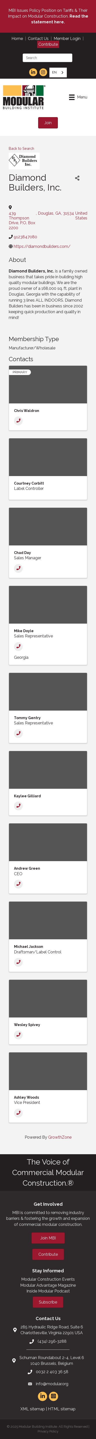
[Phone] (18, 420)
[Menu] (78, 97)
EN (54, 72)
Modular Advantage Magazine (48, 1285)
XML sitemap (32, 1409)
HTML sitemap (62, 1409)
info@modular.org (52, 1383)
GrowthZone (60, 1137)
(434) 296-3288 (52, 1341)
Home (17, 38)
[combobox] (58, 72)
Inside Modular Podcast (48, 1291)
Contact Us (38, 38)
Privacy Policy (48, 1431)
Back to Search (21, 148)
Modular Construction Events (48, 1279)
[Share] (77, 178)
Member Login (67, 38)
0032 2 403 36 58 (52, 1371)
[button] (48, 122)
